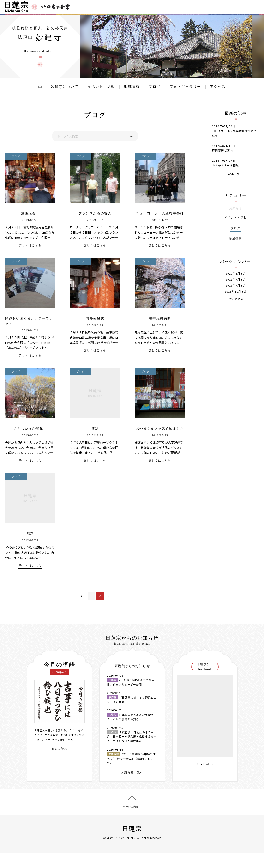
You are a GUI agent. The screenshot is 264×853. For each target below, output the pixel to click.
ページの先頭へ (132, 806)
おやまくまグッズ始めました (160, 428)
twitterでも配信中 (56, 739)
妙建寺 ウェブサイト (40, 64)
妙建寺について (64, 87)
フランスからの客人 (95, 213)
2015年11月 (233, 291)
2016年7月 (233, 285)
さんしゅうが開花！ (30, 428)
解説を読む (60, 749)
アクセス (218, 87)
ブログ (155, 87)
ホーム (40, 86)
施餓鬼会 (30, 213)
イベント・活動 (101, 87)
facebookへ (205, 764)
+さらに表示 (235, 299)
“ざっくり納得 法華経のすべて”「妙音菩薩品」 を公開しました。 (131, 758)
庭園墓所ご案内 (222, 150)
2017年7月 (233, 279)
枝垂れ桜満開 (160, 318)
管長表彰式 (95, 318)
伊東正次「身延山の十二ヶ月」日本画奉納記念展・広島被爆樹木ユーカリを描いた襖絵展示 (131, 736)
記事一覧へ (235, 174)
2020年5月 (233, 273)
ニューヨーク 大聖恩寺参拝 (160, 213)
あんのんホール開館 (225, 165)
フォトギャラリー (185, 87)
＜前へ (81, 596)
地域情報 (132, 87)
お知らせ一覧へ (132, 772)
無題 (95, 428)
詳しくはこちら (30, 245)
